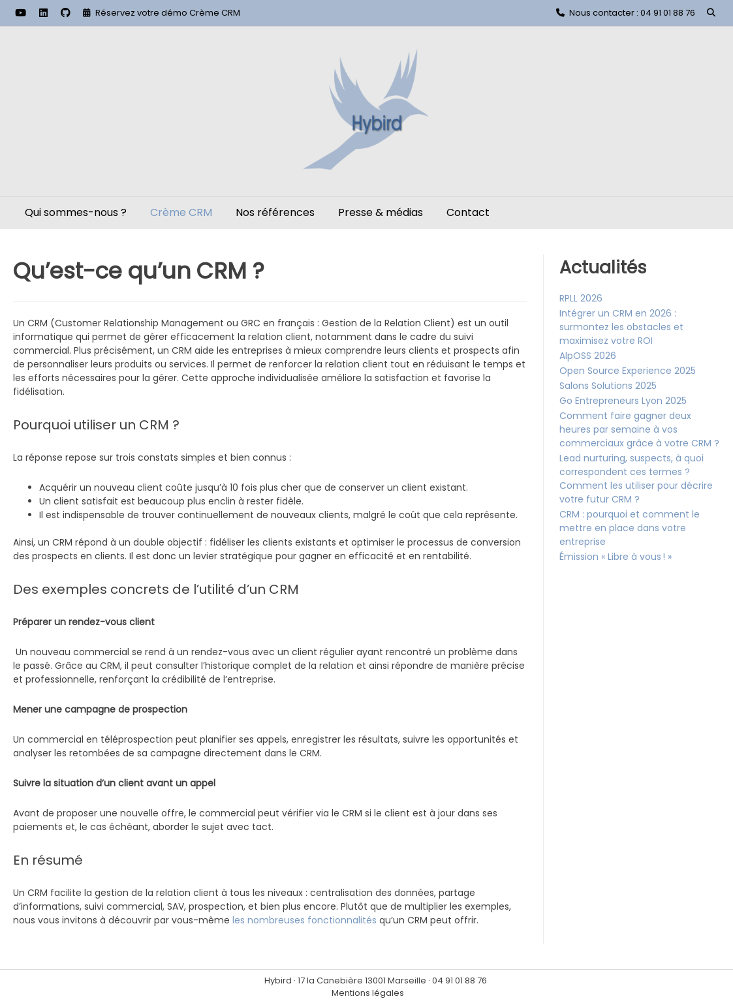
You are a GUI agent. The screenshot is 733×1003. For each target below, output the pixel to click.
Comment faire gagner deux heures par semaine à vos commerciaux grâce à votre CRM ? (639, 429)
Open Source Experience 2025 (627, 370)
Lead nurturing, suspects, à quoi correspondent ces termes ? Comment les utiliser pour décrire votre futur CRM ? (636, 479)
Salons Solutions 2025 (608, 385)
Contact (468, 212)
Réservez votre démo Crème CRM (167, 13)
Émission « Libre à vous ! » (615, 556)
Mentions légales (368, 993)
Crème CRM (181, 212)
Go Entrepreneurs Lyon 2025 (623, 400)
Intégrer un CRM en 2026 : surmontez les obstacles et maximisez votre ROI (621, 327)
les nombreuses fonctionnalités (304, 920)
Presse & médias (380, 212)
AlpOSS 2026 (587, 355)
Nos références (275, 212)
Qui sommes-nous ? (76, 212)
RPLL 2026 (580, 298)
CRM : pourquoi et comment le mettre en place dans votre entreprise (629, 528)
